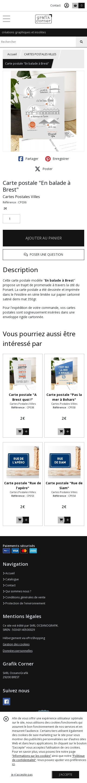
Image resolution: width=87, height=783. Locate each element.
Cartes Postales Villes (21, 196)
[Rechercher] (81, 42)
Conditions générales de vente (24, 597)
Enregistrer (57, 159)
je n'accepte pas (21, 775)
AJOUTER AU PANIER (44, 238)
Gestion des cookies (16, 644)
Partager (28, 159)
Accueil (12, 54)
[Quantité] (11, 219)
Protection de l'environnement (24, 603)
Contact (55, 5)
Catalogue (11, 579)
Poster (43, 169)
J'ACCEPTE (65, 775)
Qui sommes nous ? (17, 591)
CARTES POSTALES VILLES (40, 54)
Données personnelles (17, 651)
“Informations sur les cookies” (31, 756)
